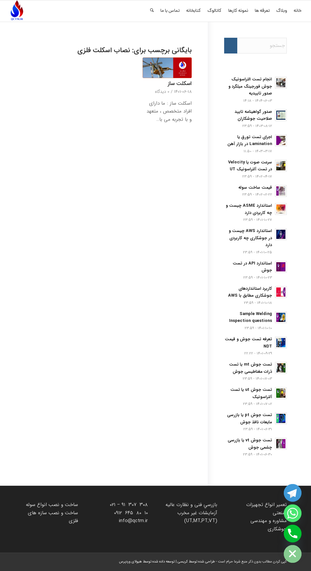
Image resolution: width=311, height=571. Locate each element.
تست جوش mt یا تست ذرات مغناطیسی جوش (250, 368)
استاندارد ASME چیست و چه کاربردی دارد (249, 209)
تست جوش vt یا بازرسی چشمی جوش (250, 444)
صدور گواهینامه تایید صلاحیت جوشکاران (253, 115)
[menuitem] (297, 11)
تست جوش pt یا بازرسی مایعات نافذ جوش (249, 419)
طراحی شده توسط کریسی (196, 561)
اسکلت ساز (180, 83)
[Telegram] (292, 493)
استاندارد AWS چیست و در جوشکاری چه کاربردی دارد (250, 238)
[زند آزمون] (17, 11)
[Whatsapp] (292, 513)
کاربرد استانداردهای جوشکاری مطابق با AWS (250, 292)
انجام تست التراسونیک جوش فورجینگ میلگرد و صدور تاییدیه (250, 86)
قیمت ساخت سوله (255, 187)
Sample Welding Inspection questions (250, 318)
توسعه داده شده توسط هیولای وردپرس (147, 561)
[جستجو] (152, 11)
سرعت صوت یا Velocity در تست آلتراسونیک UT (250, 166)
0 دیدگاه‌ (162, 91)
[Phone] (292, 533)
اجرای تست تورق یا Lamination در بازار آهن (249, 141)
